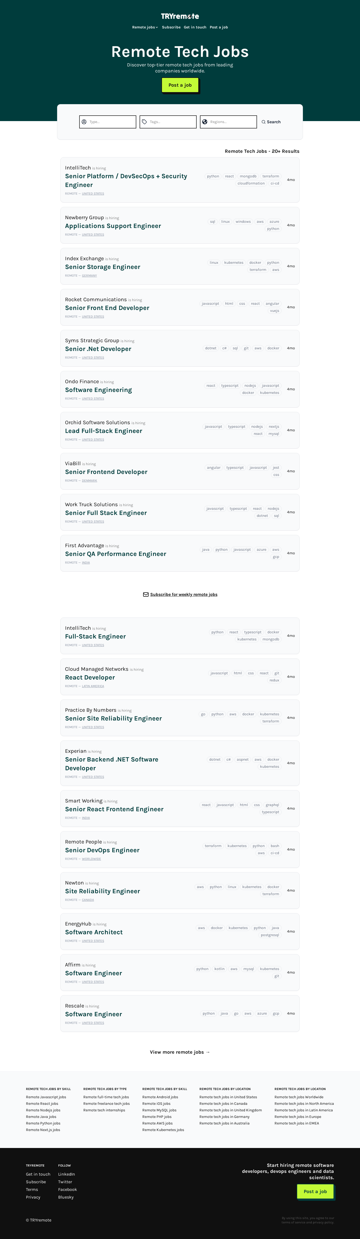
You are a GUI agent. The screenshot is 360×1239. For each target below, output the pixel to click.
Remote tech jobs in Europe (298, 1116)
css (242, 303)
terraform (270, 176)
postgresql (270, 935)
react (229, 176)
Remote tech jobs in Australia (224, 1123)
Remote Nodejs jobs (43, 1110)
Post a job (219, 27)
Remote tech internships (104, 1110)
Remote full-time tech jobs (106, 1097)
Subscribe (171, 27)
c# (224, 348)
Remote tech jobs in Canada (223, 1103)
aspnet (243, 759)
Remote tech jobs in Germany (224, 1116)
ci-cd (275, 183)
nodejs (250, 385)
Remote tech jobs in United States (228, 1097)
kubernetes (233, 262)
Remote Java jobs (41, 1116)
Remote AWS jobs (157, 1123)
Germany (89, 275)
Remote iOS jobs (156, 1103)
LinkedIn (66, 1174)
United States (93, 193)
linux (225, 221)
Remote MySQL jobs (159, 1110)
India (86, 562)
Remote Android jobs (160, 1097)
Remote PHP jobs (157, 1116)
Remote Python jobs (43, 1123)
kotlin (219, 968)
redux (274, 680)
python (213, 176)
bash (275, 845)
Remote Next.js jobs (43, 1129)
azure (274, 221)
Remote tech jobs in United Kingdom (230, 1110)
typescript (229, 385)
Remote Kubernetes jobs (163, 1129)
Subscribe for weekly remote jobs (183, 594)
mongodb (248, 176)
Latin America (93, 686)
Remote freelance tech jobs (106, 1103)
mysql (273, 433)
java (205, 549)
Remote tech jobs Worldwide (299, 1097)
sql (212, 221)
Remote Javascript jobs (46, 1097)
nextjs (274, 426)
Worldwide (91, 859)
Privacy (33, 1197)
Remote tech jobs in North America (304, 1103)
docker (255, 262)
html (229, 303)
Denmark (89, 480)
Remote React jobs (42, 1103)
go (203, 714)
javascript (210, 303)
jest (276, 467)
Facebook (67, 1189)
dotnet (210, 348)
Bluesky (65, 1197)
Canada (88, 900)
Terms (32, 1189)
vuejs (274, 310)
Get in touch (195, 27)
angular (272, 303)
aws (260, 221)
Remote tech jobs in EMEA (297, 1123)
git (246, 348)
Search (271, 121)
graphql (272, 804)
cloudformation (251, 183)
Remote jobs (145, 27)
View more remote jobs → (180, 1052)
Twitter (65, 1181)
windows (243, 221)
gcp (276, 556)
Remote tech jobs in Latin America (304, 1110)
